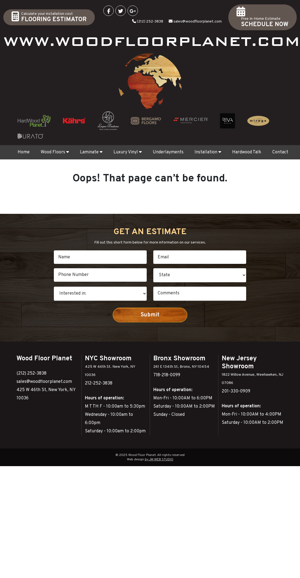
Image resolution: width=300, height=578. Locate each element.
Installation (208, 152)
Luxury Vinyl (127, 152)
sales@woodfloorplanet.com (197, 21)
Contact (280, 152)
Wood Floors (55, 152)
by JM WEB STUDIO (159, 459)
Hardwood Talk (246, 152)
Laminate (91, 152)
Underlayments (168, 152)
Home (24, 152)
